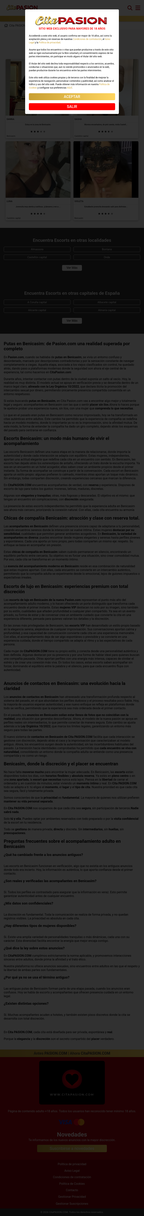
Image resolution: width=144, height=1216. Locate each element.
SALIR (72, 106)
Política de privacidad (49, 42)
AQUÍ (69, 87)
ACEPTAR (72, 96)
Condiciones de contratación (87, 39)
